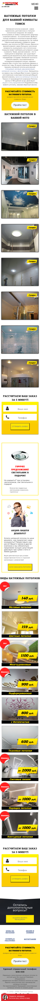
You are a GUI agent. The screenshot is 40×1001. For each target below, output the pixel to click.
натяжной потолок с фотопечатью (15, 71)
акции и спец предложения (13, 83)
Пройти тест (20, 105)
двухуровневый (28, 69)
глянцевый (9, 69)
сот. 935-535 (5, 7)
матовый (18, 69)
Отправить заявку (20, 426)
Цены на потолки (10, 932)
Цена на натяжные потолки (26, 77)
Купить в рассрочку (10, 940)
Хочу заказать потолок (20, 567)
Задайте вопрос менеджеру (20, 919)
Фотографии (30, 939)
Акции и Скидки (30, 932)
